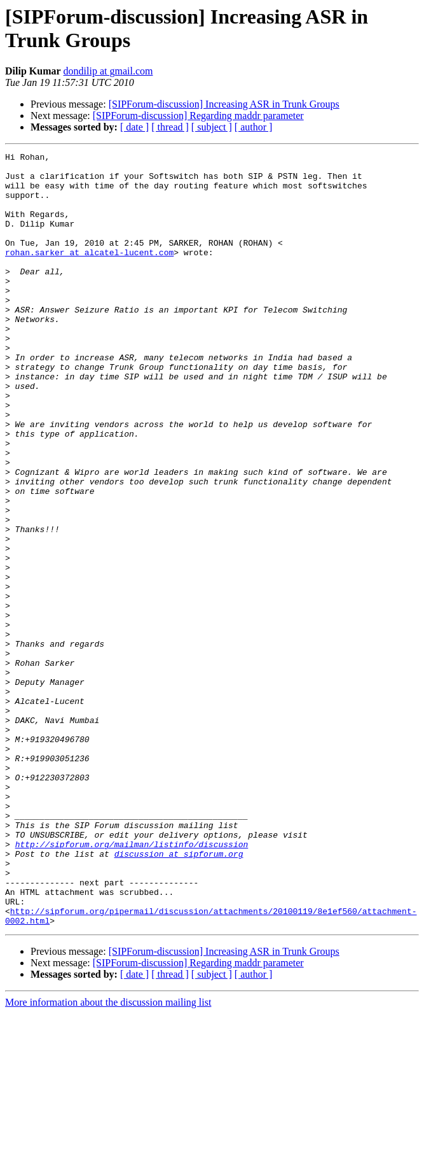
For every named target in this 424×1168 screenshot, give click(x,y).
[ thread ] (170, 127)
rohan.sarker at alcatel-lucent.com (89, 273)
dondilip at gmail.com (108, 71)
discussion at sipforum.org (178, 995)
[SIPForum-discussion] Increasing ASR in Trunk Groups (224, 104)
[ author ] (254, 127)
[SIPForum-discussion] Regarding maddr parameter (198, 115)
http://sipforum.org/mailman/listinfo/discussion (132, 983)
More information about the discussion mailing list (108, 1156)
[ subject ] (211, 127)
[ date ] (134, 127)
